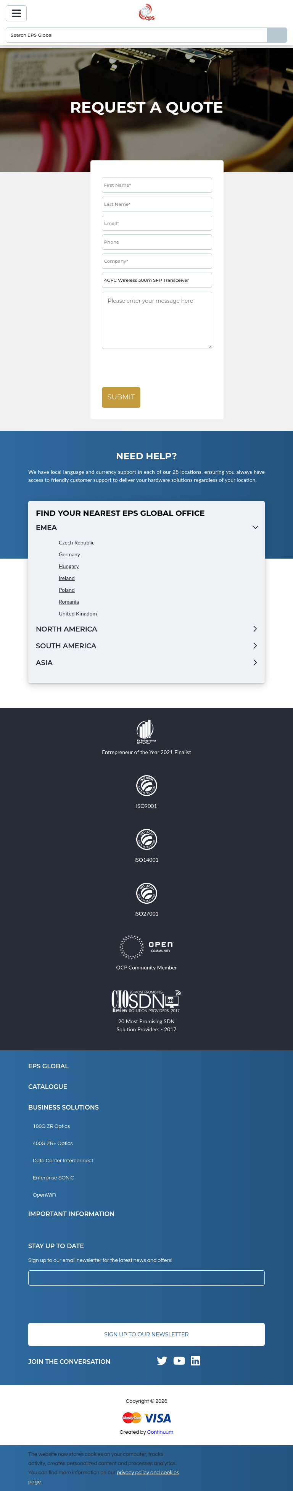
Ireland (67, 578)
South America (66, 646)
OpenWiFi (44, 1195)
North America (66, 629)
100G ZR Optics (51, 1126)
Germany (69, 554)
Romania (69, 601)
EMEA (46, 527)
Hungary (69, 566)
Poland (67, 589)
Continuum (160, 1432)
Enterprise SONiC (53, 1178)
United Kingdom (78, 613)
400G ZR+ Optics (53, 1143)
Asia (44, 663)
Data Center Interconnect (63, 1160)
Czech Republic (77, 542)
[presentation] (160, 368)
